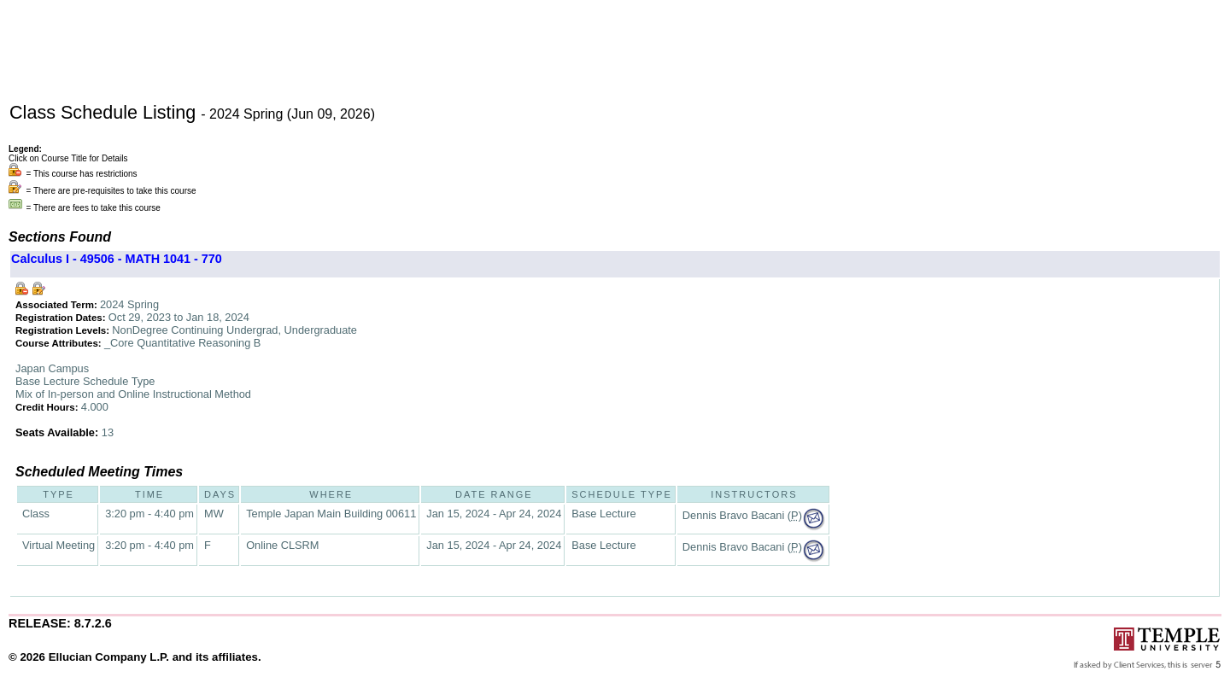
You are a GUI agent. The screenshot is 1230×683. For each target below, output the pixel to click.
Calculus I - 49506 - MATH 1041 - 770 (116, 259)
